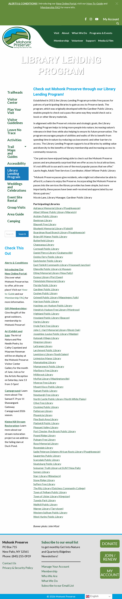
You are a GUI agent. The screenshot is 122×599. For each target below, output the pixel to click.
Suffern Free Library (44, 484)
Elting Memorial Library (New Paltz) (53, 272)
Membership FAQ (14, 297)
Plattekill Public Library (46, 423)
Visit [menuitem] (56, 32)
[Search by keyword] (10, 234)
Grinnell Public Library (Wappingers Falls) (56, 297)
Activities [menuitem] (14, 140)
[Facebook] (86, 19)
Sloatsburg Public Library (47, 463)
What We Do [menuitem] (79, 32)
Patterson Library (43, 410)
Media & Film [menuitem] (105, 40)
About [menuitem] (65, 32)
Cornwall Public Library (46, 248)
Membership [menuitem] (61, 40)
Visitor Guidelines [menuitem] (15, 121)
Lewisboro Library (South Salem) (51, 354)
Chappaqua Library (43, 244)
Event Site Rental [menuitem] (14, 198)
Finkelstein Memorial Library (49, 281)
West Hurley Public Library (48, 516)
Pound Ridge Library (44, 435)
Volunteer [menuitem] (77, 40)
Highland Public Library (46, 313)
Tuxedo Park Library (44, 500)
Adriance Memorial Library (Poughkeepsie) (56, 208)
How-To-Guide (94, 3)
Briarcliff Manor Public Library (50, 236)
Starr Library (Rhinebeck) (47, 475)
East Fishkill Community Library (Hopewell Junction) (61, 264)
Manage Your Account (55, 566)
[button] (117, 4)
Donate (110, 543)
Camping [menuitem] (13, 221)
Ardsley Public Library (45, 216)
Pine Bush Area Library (45, 419)
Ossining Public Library (46, 406)
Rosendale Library (43, 447)
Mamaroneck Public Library (48, 366)
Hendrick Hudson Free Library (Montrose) (56, 309)
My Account (110, 573)
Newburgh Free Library (46, 394)
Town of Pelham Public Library (50, 492)
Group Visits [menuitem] (16, 207)
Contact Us (9, 563)
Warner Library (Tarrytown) (48, 508)
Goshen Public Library (45, 293)
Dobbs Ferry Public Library (48, 256)
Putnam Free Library (44, 439)
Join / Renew (110, 557)
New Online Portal (66, 3)
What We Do (49, 580)
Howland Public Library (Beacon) (51, 317)
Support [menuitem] (91, 40)
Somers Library (41, 471)
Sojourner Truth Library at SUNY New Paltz (57, 467)
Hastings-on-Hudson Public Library (52, 305)
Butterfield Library (43, 240)
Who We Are (49, 576)
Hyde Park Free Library (46, 325)
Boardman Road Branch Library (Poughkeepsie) (59, 232)
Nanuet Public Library (45, 390)
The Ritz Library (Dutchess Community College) (59, 488)
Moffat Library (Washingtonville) (51, 378)
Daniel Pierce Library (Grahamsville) (53, 252)
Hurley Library (41, 321)
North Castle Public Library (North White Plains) (59, 398)
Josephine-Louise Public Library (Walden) (55, 333)
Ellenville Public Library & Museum (52, 268)
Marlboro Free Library (45, 370)
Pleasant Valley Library (45, 427)
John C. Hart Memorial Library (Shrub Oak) (56, 329)
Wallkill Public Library (45, 504)
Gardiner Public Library (46, 289)
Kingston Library (42, 341)
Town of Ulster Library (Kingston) (51, 496)
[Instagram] (91, 19)
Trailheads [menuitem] (15, 92)
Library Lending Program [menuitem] (13, 173)
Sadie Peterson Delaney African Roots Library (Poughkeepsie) (66, 451)
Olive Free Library (43, 402)
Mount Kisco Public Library (48, 386)
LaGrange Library (42, 346)
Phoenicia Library (42, 415)
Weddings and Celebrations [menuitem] (16, 187)
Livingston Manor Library (47, 358)
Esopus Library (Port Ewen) (48, 277)
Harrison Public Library (46, 301)
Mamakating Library (44, 362)
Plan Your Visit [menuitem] (14, 111)
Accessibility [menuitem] (16, 163)
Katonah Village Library (46, 337)
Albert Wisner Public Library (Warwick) (55, 212)
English (92, 596)
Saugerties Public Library (47, 455)
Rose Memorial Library (45, 443)
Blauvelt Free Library (44, 224)
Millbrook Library (43, 374)
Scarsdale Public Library (46, 459)
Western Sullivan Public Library (50, 512)
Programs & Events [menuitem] (101, 32)
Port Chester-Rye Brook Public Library (54, 431)
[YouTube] (96, 19)
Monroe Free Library (44, 382)
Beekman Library (42, 220)
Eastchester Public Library (47, 260)
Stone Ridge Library (44, 480)
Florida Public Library (45, 285)
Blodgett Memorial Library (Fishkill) (53, 228)
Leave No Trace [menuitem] (14, 131)
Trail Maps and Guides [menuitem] (12, 151)
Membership (49, 571)
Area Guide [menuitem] (15, 214)
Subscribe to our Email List (57, 585)
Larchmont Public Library (47, 350)
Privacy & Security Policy (17, 567)
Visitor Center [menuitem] (12, 101)
